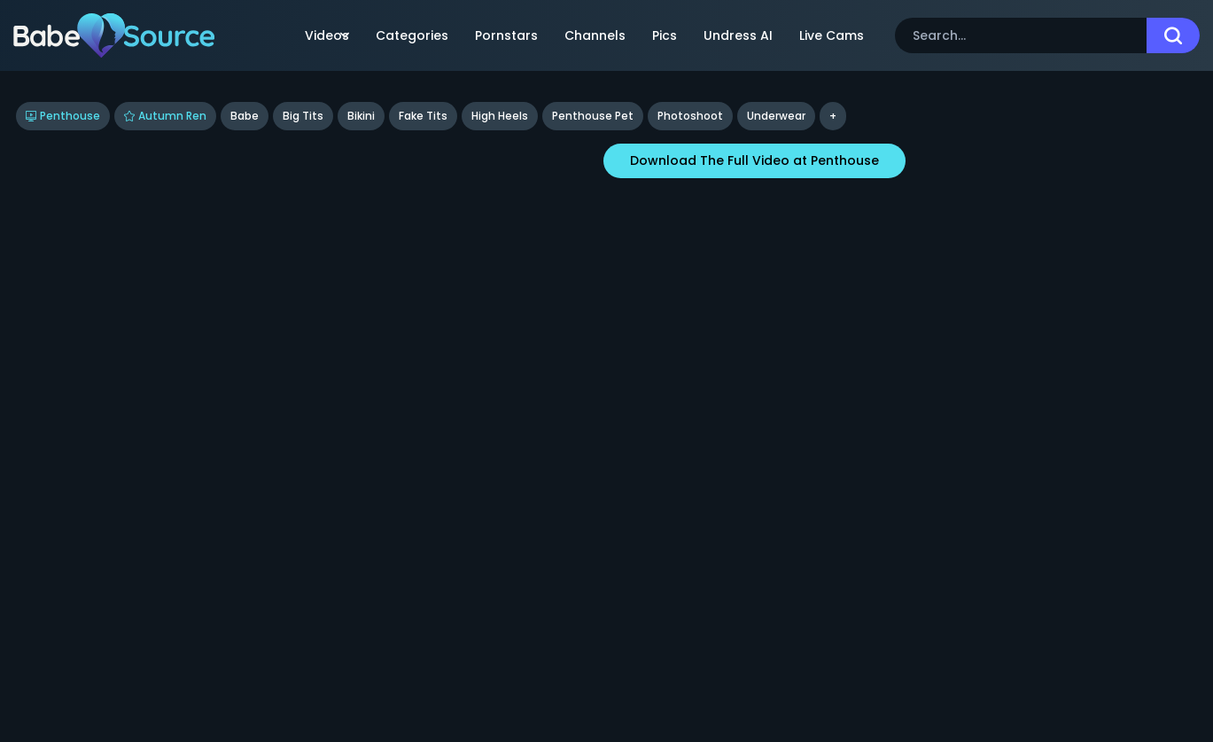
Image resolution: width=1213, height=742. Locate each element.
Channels (595, 35)
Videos (327, 35)
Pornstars (506, 35)
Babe (244, 115)
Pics (664, 35)
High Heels (499, 115)
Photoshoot (690, 115)
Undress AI (738, 35)
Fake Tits (423, 115)
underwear (776, 115)
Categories (412, 35)
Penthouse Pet (593, 115)
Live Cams (831, 35)
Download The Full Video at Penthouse (754, 160)
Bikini (361, 115)
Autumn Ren (165, 115)
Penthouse (63, 115)
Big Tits (303, 115)
